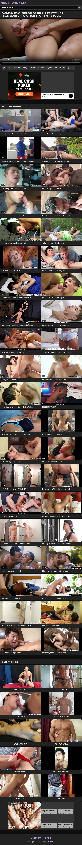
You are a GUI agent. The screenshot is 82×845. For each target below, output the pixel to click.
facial (10, 68)
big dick (41, 68)
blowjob (17, 68)
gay (4, 68)
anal (55, 68)
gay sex (49, 68)
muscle (62, 68)
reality (25, 68)
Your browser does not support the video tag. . (41, 42)
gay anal (71, 68)
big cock (33, 68)
